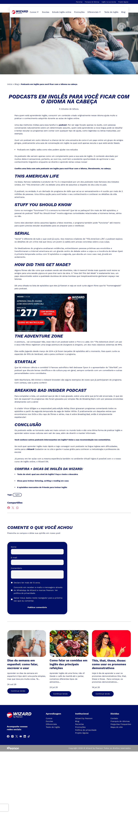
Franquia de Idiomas (92, 2)
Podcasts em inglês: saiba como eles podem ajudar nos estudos (47, 149)
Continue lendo (18, 690)
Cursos (49, 717)
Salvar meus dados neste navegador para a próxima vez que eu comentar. (38, 598)
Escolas (45, 12)
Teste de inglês (111, 12)
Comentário (16, 567)
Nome (14, 546)
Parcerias (79, 2)
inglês (17, 494)
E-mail (14, 557)
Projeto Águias (123, 2)
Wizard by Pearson (84, 717)
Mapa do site (117, 726)
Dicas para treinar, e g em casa (43, 480)
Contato (114, 717)
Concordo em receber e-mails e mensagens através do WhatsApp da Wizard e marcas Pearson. (38, 589)
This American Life (37, 176)
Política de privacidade (86, 729)
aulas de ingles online (69, 118)
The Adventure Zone (39, 335)
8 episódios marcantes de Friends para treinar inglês (42, 486)
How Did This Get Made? (43, 264)
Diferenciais (51, 723)
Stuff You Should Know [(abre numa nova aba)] (43, 204)
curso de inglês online (25, 461)
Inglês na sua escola (109, 2)
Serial (22, 233)
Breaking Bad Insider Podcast (51, 389)
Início (9, 84)
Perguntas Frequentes (121, 723)
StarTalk (25, 361)
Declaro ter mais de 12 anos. (27, 582)
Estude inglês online (61, 12)
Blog (123, 12)
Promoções (79, 12)
